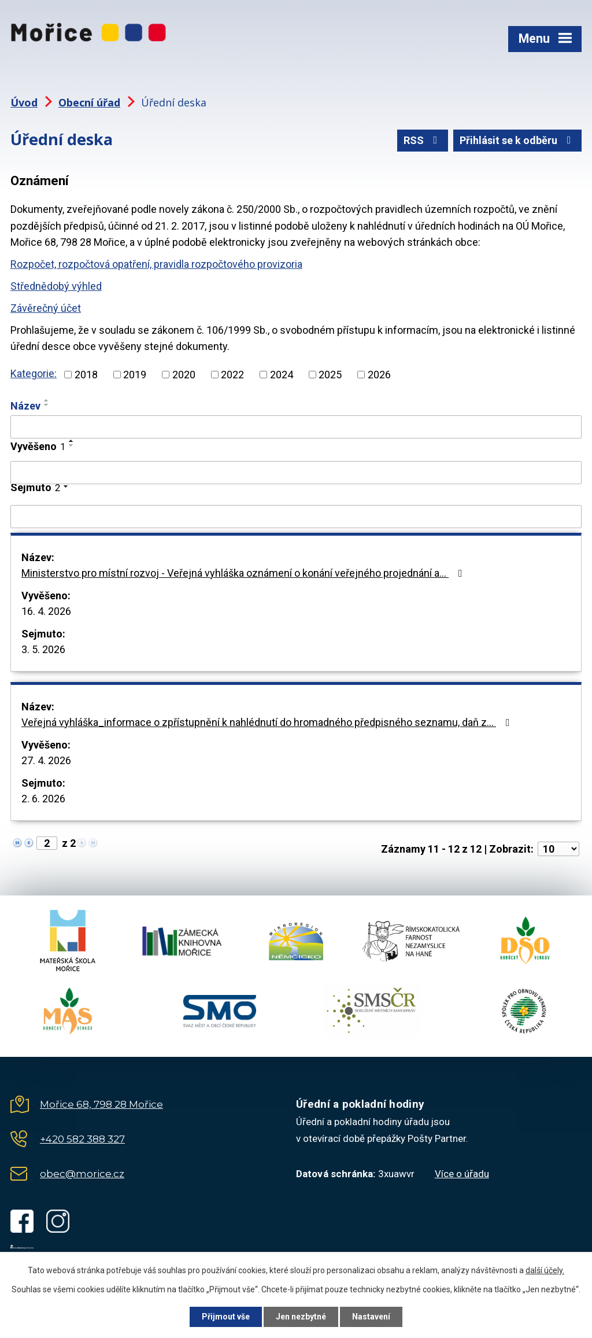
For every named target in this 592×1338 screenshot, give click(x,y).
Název (25, 406)
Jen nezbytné (301, 1316)
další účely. (545, 1270)
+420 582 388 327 (82, 1139)
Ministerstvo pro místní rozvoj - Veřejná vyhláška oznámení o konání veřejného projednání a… (244, 573)
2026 (379, 374)
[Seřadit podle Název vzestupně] (46, 400)
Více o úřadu (462, 1173)
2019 (134, 374)
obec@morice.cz (82, 1173)
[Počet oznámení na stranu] (558, 849)
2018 (86, 374)
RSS (423, 140)
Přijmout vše (226, 1316)
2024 (281, 374)
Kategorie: (33, 373)
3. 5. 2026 (43, 649)
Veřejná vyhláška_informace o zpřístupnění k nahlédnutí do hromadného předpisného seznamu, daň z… (268, 722)
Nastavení (371, 1316)
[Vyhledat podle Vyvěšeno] (296, 472)
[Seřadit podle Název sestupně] (46, 405)
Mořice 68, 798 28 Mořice (101, 1104)
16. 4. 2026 (46, 611)
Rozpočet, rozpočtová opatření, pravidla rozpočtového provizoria (156, 264)
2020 (183, 374)
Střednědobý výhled (56, 286)
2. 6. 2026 (43, 799)
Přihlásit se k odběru (518, 140)
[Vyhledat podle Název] (296, 426)
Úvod (24, 102)
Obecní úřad (89, 102)
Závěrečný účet (45, 308)
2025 (330, 374)
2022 (232, 374)
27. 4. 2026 (46, 760)
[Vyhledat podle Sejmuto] (296, 516)
